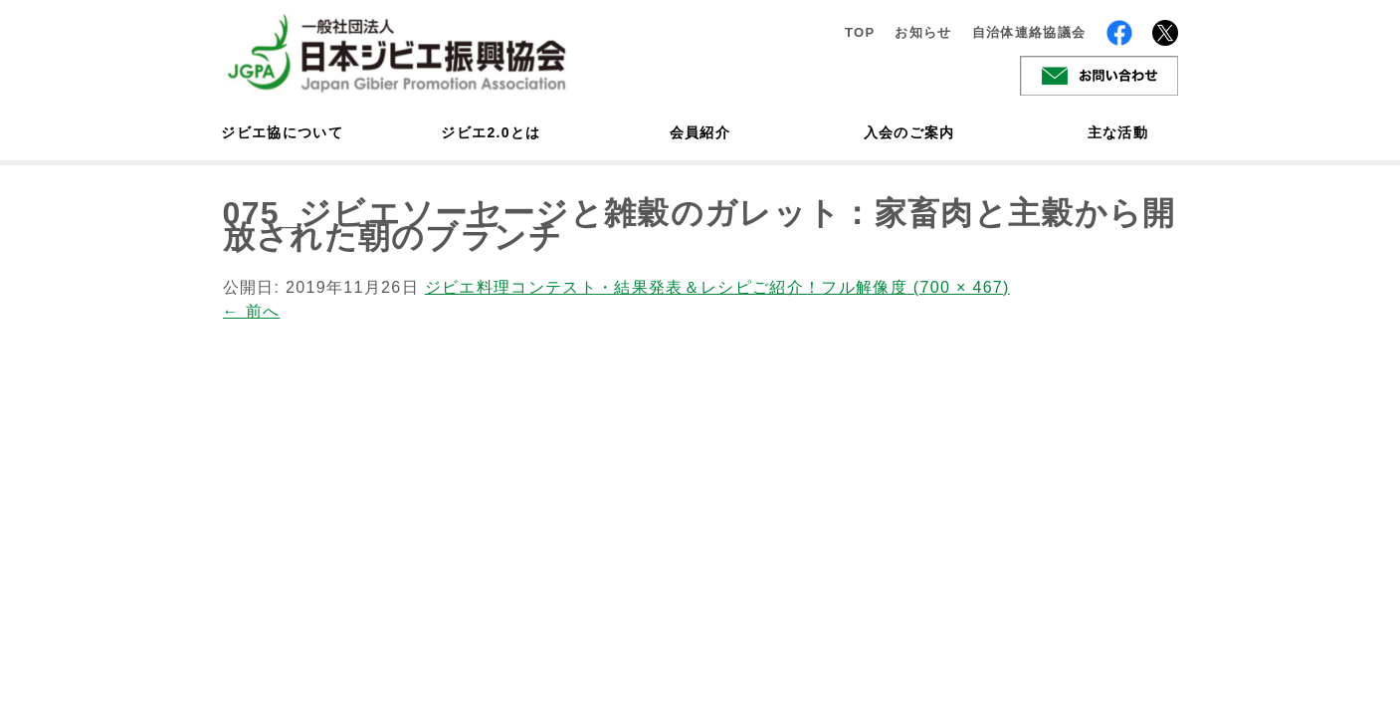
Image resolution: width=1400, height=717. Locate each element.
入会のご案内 (909, 132)
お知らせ (923, 32)
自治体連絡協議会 (1029, 32)
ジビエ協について (282, 132)
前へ (252, 311)
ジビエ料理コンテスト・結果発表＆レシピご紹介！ (623, 287)
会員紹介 (700, 132)
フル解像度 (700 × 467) (915, 287)
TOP (860, 32)
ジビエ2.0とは (490, 132)
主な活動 (1118, 132)
